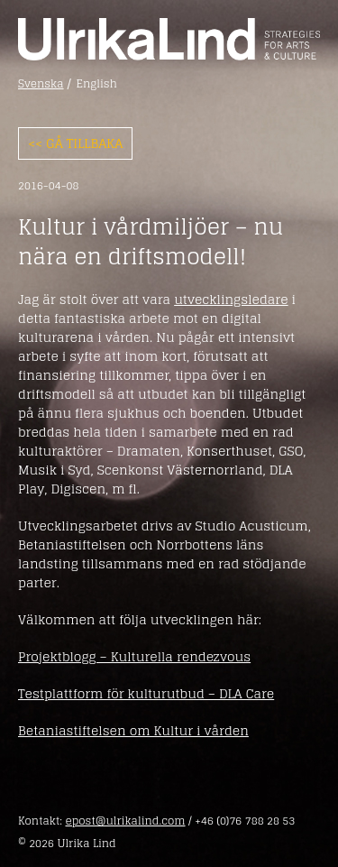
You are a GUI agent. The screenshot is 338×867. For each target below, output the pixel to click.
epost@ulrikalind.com (125, 820)
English (97, 83)
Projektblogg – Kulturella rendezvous (134, 656)
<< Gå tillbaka (75, 143)
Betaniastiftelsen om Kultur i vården (133, 730)
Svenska (41, 83)
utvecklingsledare (231, 299)
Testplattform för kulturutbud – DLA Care (146, 693)
